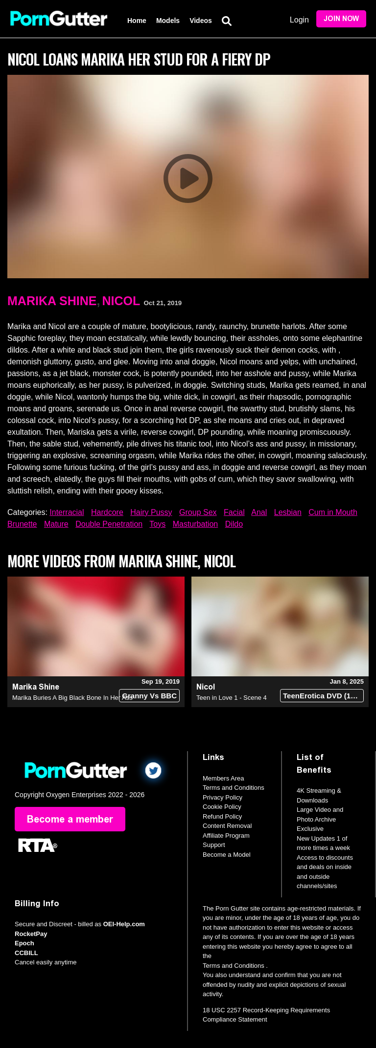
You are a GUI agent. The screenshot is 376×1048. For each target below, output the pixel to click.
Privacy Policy (222, 797)
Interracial (66, 512)
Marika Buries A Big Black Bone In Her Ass (72, 697)
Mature (56, 524)
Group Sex (197, 512)
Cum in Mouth (332, 512)
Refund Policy (222, 816)
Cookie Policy (222, 806)
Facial (234, 512)
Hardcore (107, 512)
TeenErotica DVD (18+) (322, 695)
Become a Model (227, 854)
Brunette (22, 524)
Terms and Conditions (233, 787)
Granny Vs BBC (149, 695)
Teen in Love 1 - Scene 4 (231, 697)
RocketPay (31, 933)
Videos (200, 20)
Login (299, 20)
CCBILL (26, 953)
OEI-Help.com (124, 924)
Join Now (341, 19)
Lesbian (288, 512)
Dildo (234, 524)
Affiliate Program (226, 835)
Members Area (223, 778)
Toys (157, 524)
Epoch (24, 943)
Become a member (70, 819)
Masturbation (195, 524)
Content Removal (227, 825)
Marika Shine (51, 301)
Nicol (121, 301)
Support (214, 844)
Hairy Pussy (151, 512)
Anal (259, 512)
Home (136, 20)
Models (168, 20)
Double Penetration (108, 524)
